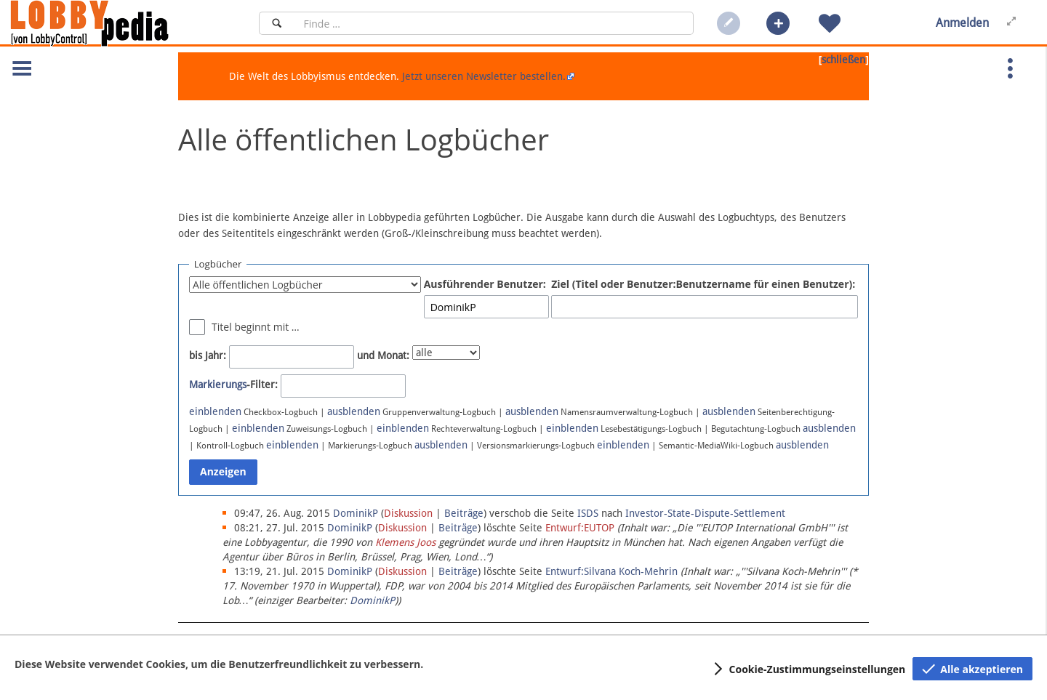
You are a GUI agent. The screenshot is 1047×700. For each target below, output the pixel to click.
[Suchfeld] (494, 23)
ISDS (587, 513)
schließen (843, 59)
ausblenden (353, 411)
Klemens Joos (405, 542)
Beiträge (464, 513)
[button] (778, 23)
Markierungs (217, 384)
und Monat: (383, 355)
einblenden (215, 411)
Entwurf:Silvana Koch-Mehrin (611, 571)
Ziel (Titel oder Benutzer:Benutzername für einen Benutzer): (703, 284)
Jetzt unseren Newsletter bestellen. (484, 76)
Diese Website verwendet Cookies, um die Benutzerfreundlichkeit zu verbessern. (219, 664)
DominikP (372, 600)
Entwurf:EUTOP (579, 528)
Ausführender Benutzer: (485, 284)
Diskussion (408, 513)
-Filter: (233, 384)
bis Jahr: (207, 355)
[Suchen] (276, 23)
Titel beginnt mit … (256, 327)
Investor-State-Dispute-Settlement (705, 513)
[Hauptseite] (114, 23)
